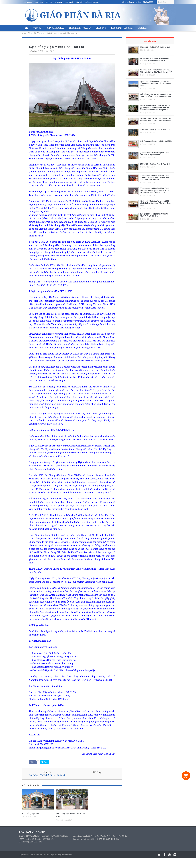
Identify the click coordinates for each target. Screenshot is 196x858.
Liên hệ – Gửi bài (92, 2)
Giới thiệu (39, 2)
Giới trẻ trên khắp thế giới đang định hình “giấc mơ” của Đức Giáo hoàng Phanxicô (155, 95)
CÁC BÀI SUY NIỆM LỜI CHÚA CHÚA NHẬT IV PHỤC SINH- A (154, 215)
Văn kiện (58, 2)
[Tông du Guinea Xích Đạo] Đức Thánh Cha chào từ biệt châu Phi (154, 154)
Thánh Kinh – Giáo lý (80, 28)
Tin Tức (37, 28)
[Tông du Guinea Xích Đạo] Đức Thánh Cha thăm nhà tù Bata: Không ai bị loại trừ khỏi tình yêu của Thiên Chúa (154, 190)
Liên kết (79, 2)
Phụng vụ (101, 28)
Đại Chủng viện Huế (30, 813)
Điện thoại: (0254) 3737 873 (30, 842)
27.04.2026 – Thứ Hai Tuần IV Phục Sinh (155, 47)
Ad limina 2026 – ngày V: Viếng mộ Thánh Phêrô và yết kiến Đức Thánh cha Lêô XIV (156, 71)
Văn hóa (142, 28)
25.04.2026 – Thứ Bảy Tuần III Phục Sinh (155, 130)
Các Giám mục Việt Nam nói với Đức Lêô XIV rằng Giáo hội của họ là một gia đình (155, 119)
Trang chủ (27, 2)
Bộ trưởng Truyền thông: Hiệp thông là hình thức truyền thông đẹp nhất (155, 60)
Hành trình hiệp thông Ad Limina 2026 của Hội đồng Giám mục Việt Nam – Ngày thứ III (155, 203)
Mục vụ (49, 2)
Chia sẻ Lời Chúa (55, 28)
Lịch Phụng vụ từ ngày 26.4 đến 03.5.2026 (156, 141)
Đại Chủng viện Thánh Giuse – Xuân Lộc (47, 775)
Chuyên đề (68, 2)
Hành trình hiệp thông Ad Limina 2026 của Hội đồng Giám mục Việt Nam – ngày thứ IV (155, 83)
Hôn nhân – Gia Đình (121, 28)
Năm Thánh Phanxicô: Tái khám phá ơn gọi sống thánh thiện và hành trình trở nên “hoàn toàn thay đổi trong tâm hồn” (155, 108)
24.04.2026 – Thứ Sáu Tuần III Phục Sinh (155, 164)
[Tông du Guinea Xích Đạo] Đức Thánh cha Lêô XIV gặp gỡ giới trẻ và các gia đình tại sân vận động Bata (154, 177)
